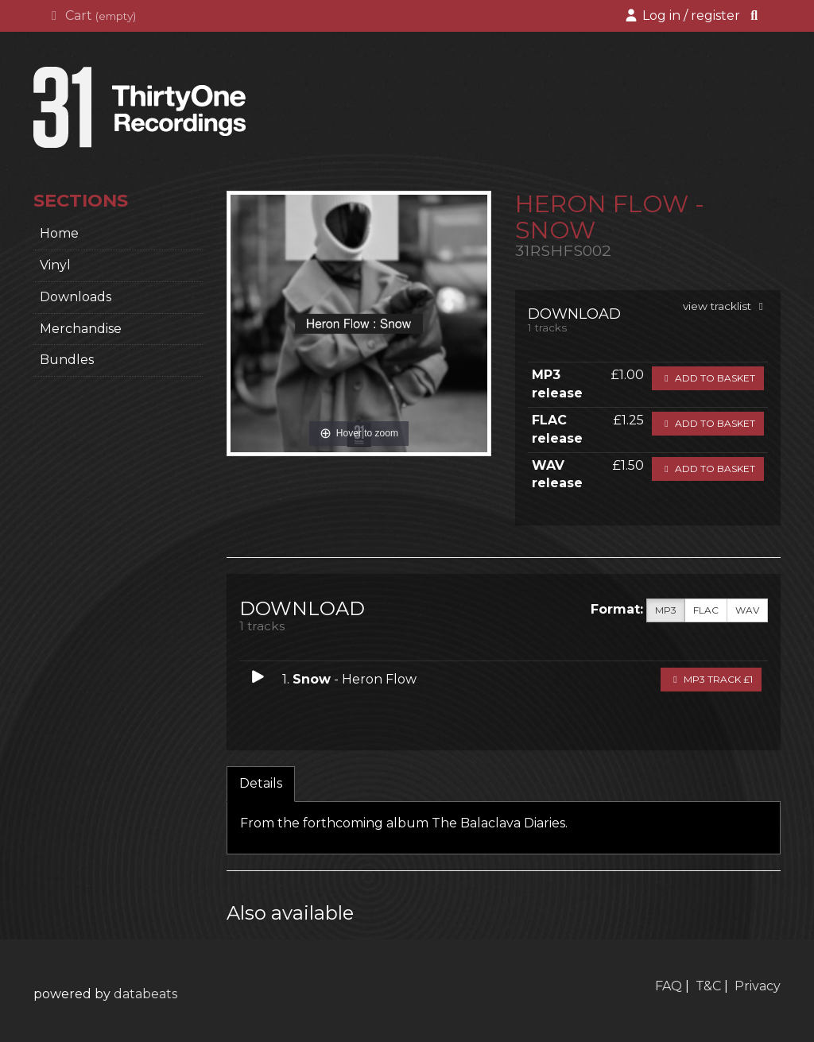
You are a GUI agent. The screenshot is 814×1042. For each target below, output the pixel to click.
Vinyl (55, 265)
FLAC (706, 610)
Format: (617, 609)
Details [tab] (260, 783)
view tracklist (725, 306)
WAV (747, 610)
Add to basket (708, 378)
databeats (145, 993)
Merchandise (81, 328)
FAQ (668, 986)
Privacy (758, 986)
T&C (708, 986)
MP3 (665, 610)
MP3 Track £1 (711, 679)
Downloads (75, 296)
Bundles (67, 359)
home (59, 233)
